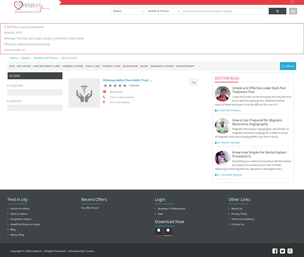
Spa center (23, 66)
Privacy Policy (239, 214)
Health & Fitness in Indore (25, 224)
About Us (236, 208)
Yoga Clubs (93, 66)
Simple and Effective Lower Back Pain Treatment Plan (259, 90)
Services (15, 101)
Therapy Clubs (111, 66)
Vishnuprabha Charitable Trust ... (127, 80)
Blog (13, 229)
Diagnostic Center (162, 66)
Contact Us (237, 224)
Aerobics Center (73, 66)
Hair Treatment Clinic (46, 66)
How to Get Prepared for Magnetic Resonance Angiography (257, 122)
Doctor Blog (17, 234)
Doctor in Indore (19, 208)
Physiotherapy (185, 66)
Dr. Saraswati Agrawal (228, 174)
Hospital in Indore (20, 219)
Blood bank (130, 66)
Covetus (90, 251)
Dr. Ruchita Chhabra (227, 110)
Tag (194, 82)
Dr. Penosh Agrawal (227, 142)
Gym (11, 66)
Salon (144, 66)
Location (16, 85)
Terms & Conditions (242, 219)
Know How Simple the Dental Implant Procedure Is (259, 154)
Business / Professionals (171, 208)
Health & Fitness (158, 11)
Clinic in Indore (19, 214)
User (160, 214)
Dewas (117, 11)
